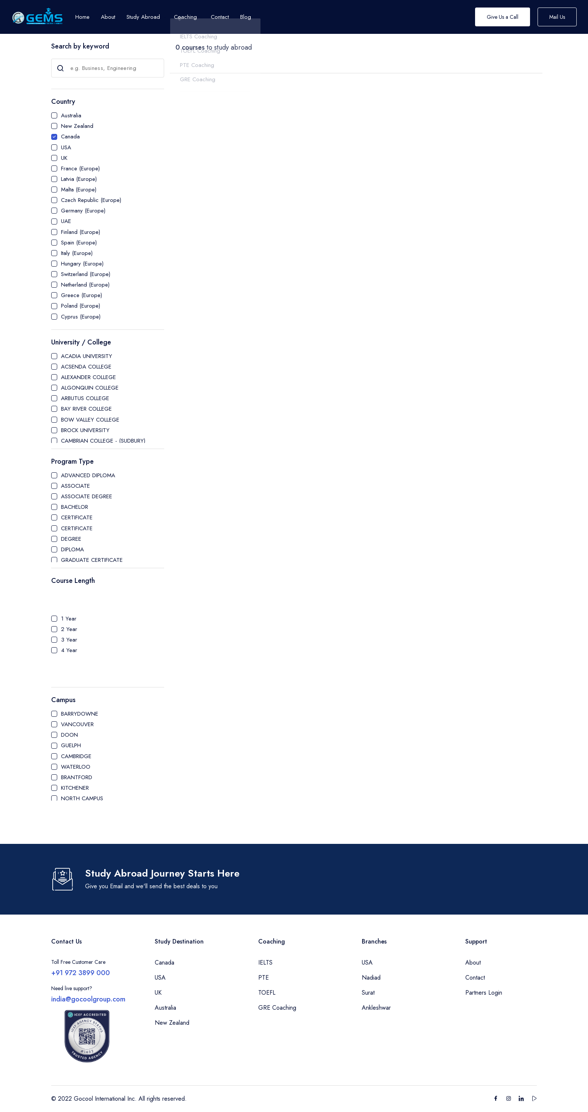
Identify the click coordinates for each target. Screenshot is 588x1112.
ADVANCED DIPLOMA (88, 475)
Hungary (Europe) (82, 263)
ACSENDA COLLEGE (86, 367)
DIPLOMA (72, 549)
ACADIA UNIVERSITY (86, 356)
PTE (263, 977)
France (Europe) (80, 168)
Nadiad (371, 977)
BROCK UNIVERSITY (85, 430)
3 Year (69, 640)
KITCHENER (75, 788)
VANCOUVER (77, 724)
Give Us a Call (502, 17)
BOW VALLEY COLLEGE (90, 420)
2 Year (69, 629)
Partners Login (483, 992)
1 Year (68, 618)
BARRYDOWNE (79, 714)
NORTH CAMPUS (82, 798)
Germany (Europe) (83, 210)
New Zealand (77, 126)
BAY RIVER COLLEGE (86, 409)
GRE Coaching (277, 1007)
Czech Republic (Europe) (91, 200)
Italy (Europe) (77, 253)
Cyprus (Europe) (81, 317)
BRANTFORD (76, 777)
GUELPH (71, 745)
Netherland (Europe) (85, 285)
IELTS (265, 962)
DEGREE (71, 539)
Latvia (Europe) (79, 179)
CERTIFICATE (77, 517)
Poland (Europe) (80, 306)
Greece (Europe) (81, 295)
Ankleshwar (376, 1007)
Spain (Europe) (79, 242)
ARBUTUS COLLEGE (85, 398)
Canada (70, 136)
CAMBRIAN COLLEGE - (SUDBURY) (103, 441)
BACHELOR (74, 507)
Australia (71, 115)
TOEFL (267, 992)
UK (64, 158)
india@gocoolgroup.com (88, 999)
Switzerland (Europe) (85, 274)
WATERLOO (75, 767)
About (473, 962)
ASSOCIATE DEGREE (86, 496)
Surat (368, 992)
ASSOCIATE (75, 486)
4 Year (69, 650)
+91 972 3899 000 (80, 973)
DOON (69, 735)
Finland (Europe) (80, 232)
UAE (66, 221)
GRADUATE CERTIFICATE (92, 560)
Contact (475, 977)
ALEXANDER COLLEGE (88, 377)
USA (66, 147)
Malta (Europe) (78, 189)
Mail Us (557, 17)
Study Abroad (143, 17)
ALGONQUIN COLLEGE (90, 388)
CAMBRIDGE (76, 756)
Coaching (185, 17)
